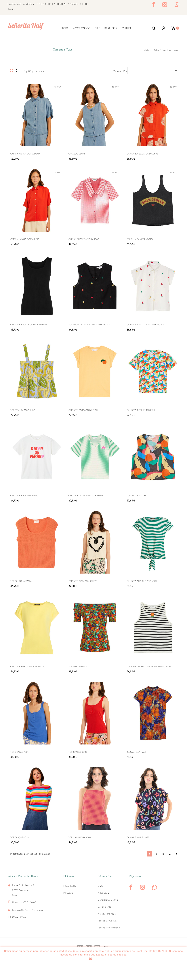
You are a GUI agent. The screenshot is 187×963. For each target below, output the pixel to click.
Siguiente (176, 854)
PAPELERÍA (110, 28)
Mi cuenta (68, 893)
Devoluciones (104, 907)
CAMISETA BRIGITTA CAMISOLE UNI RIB (28, 325)
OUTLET (126, 28)
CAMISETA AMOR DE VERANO (24, 495)
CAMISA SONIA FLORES (138, 837)
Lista (18, 71)
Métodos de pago (107, 914)
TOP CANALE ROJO (77, 752)
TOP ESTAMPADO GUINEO (22, 410)
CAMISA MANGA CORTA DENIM (25, 154)
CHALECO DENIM (76, 154)
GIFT (97, 28)
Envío (100, 886)
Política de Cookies (107, 921)
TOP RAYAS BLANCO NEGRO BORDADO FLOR (149, 666)
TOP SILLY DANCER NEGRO (140, 239)
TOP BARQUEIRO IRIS (20, 837)
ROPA (65, 28)
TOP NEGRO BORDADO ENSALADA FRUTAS (89, 325)
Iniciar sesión (70, 886)
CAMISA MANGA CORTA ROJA (24, 239)
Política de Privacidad (109, 928)
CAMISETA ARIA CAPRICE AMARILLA (27, 666)
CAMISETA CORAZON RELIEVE (82, 581)
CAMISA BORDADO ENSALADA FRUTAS (145, 325)
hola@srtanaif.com (17, 917)
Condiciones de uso (108, 900)
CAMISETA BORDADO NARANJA (83, 410)
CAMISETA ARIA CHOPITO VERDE (142, 581)
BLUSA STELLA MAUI (136, 752)
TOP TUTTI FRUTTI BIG (137, 495)
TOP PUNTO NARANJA (21, 581)
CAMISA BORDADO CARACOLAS (142, 154)
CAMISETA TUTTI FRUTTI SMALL (141, 410)
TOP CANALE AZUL (19, 752)
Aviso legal (103, 893)
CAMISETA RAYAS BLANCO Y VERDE (85, 495)
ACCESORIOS (81, 28)
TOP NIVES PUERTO (77, 666)
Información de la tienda (23, 876)
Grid (12, 71)
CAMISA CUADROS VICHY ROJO (83, 239)
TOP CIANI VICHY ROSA (79, 837)
